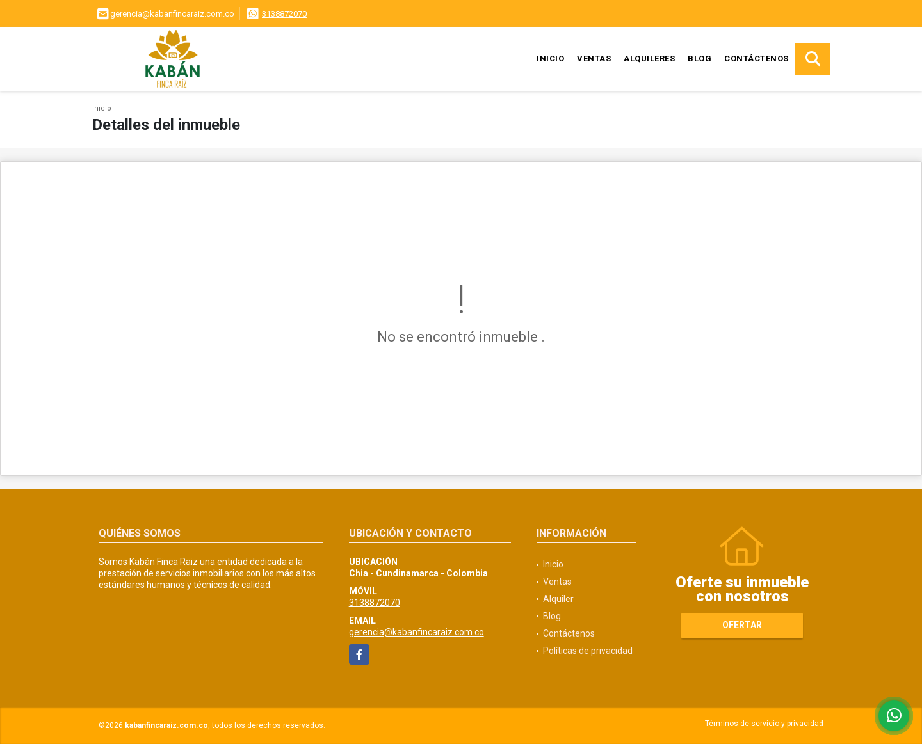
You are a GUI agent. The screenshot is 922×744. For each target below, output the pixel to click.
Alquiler (558, 599)
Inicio (550, 58)
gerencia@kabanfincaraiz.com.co (416, 632)
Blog (699, 58)
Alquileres (649, 58)
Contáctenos (756, 58)
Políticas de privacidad (588, 650)
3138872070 (284, 14)
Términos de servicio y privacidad (764, 723)
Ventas (594, 58)
